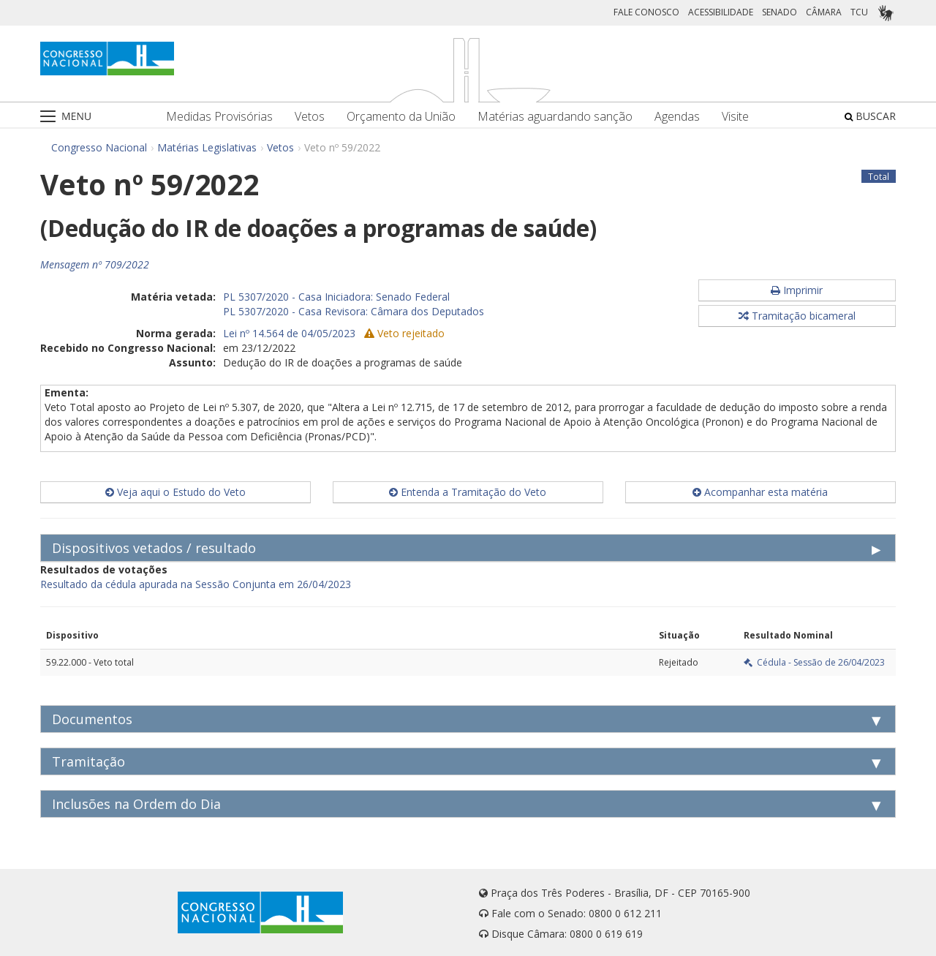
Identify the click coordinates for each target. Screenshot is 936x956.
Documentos (92, 719)
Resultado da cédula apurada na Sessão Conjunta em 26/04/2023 (195, 584)
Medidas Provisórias (219, 116)
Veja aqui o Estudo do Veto (175, 492)
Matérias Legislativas (207, 147)
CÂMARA (824, 12)
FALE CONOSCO (646, 12)
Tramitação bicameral (797, 316)
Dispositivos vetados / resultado (154, 548)
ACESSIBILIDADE (720, 12)
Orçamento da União (401, 116)
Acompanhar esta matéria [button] (760, 492)
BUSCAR (870, 116)
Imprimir (797, 290)
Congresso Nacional (99, 147)
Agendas (677, 116)
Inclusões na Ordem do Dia (136, 804)
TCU (859, 12)
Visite (735, 116)
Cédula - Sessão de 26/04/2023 (814, 662)
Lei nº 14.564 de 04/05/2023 (289, 333)
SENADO (779, 12)
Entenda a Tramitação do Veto (467, 492)
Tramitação (88, 761)
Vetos (310, 116)
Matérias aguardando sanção (555, 116)
